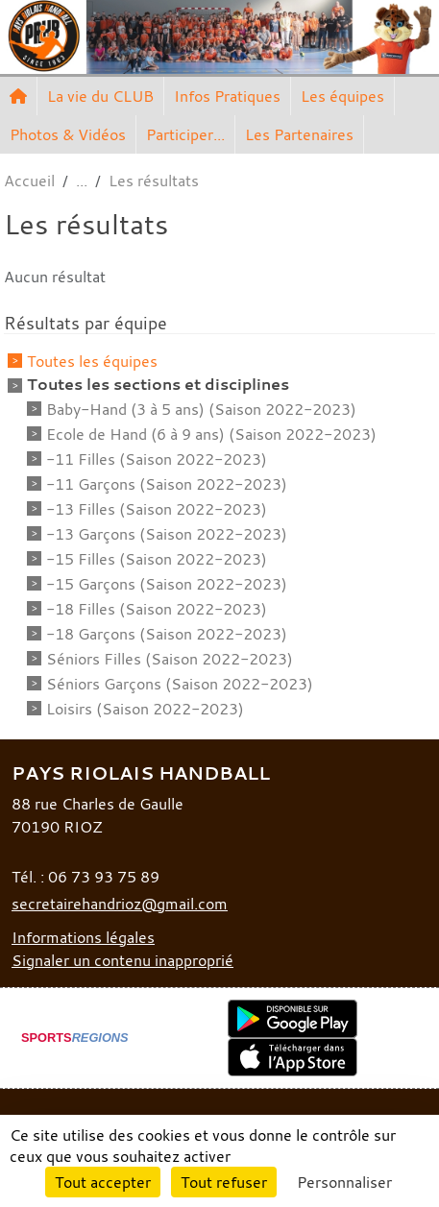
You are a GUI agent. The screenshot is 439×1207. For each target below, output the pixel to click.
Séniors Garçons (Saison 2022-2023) (179, 683)
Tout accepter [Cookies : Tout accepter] (103, 1182)
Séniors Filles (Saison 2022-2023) (169, 658)
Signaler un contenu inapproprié (122, 960)
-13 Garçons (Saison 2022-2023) (166, 533)
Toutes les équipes (92, 361)
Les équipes (342, 96)
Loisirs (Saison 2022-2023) (145, 708)
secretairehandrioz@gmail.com (120, 903)
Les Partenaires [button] (299, 134)
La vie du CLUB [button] (100, 96)
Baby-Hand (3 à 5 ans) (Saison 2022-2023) (201, 409)
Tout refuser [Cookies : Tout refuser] (224, 1182)
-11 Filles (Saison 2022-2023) (156, 459)
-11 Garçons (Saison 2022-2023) (166, 484)
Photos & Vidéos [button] (68, 134)
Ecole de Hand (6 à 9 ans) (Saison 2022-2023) (211, 434)
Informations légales (83, 937)
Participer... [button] (185, 134)
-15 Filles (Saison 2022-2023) (156, 558)
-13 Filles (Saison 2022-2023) (156, 508)
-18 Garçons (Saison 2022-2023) (166, 633)
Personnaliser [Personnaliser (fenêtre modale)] (344, 1182)
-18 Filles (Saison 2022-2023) (156, 608)
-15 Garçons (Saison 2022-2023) (166, 583)
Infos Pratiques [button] (227, 96)
